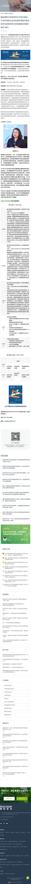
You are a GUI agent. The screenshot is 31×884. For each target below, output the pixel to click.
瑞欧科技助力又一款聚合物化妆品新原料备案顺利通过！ (15, 614)
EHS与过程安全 (7, 711)
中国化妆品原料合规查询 (16, 864)
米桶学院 (26, 855)
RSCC (1, 867)
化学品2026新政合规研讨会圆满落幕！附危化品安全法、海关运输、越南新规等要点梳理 (16, 554)
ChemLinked (3, 862)
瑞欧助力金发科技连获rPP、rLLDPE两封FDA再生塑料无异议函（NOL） (16, 506)
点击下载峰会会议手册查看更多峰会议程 (15, 406)
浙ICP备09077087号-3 (15, 879)
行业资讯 (2, 855)
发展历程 (12, 832)
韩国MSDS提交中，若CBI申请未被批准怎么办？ (14, 667)
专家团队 (7, 832)
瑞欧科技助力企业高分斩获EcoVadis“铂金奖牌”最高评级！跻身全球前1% (16, 576)
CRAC (22, 855)
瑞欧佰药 (7, 873)
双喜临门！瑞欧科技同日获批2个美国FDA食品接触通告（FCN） (15, 636)
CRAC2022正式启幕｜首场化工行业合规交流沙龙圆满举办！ (15, 609)
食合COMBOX (26, 864)
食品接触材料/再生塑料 (9, 705)
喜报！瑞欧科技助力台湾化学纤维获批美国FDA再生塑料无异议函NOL (16, 513)
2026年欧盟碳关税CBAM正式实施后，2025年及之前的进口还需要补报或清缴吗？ (15, 671)
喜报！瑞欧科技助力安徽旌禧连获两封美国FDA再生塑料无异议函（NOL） (16, 580)
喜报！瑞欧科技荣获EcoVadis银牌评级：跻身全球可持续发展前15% (16, 572)
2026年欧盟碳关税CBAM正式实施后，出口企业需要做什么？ (15, 660)
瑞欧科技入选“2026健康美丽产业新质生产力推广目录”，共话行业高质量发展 (16, 585)
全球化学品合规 (8, 685)
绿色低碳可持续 (8, 708)
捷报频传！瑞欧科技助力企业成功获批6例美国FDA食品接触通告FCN (16, 567)
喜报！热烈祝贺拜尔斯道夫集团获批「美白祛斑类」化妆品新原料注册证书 (15, 641)
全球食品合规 (7, 695)
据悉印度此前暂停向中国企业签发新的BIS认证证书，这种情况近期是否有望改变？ (15, 655)
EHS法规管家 (20, 862)
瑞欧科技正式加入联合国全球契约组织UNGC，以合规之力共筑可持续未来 (16, 473)
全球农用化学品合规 (9, 688)
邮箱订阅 (9, 798)
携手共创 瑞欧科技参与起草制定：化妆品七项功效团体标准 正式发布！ (15, 626)
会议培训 (17, 855)
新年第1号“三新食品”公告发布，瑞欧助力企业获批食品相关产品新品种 (15, 618)
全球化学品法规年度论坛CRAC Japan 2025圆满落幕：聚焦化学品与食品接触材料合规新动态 (16, 493)
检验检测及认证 (8, 714)
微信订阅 (22, 798)
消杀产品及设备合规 (9, 701)
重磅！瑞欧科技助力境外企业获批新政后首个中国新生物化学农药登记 (16, 563)
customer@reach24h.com (7, 816)
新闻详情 (11, 13)
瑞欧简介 (2, 832)
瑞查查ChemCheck (11, 862)
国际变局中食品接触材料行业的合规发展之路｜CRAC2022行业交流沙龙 (13, 604)
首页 (2, 13)
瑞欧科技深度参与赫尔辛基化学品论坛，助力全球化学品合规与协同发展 (15, 735)
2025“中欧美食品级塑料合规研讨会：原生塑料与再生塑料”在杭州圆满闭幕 (16, 467)
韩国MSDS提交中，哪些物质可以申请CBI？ (13, 664)
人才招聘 (28, 832)
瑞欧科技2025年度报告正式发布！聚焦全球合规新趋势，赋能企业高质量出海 (16, 500)
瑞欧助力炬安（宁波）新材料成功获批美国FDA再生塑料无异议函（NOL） (16, 519)
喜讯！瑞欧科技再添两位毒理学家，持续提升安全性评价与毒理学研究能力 (16, 486)
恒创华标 (12, 873)
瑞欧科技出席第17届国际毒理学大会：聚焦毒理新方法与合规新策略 (16, 480)
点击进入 (9, 121)
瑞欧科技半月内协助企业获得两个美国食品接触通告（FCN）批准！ (15, 600)
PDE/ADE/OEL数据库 (5, 864)
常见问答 (12, 855)
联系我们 (2, 835)
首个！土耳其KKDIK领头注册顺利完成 (11, 622)
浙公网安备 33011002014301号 (15, 882)
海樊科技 (2, 873)
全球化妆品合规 (8, 692)
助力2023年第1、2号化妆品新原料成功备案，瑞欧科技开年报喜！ (15, 631)
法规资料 (7, 855)
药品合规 (6, 698)
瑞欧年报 (17, 832)
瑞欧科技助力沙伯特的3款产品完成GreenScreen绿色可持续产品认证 (16, 460)
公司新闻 (6, 13)
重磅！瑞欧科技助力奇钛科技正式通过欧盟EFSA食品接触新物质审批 (16, 558)
